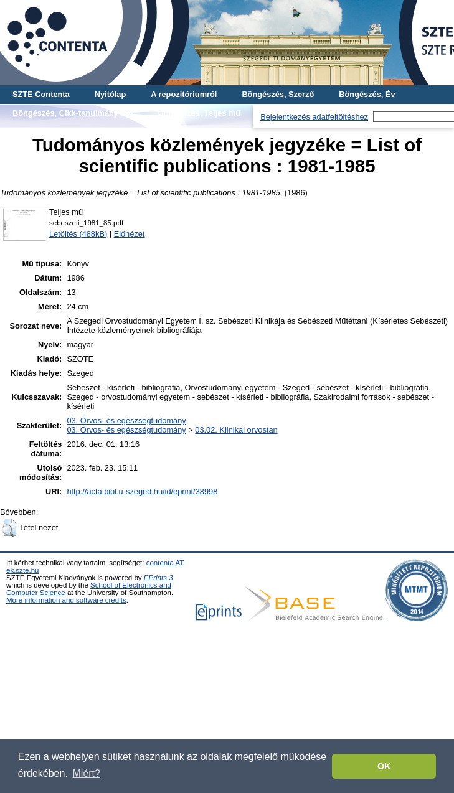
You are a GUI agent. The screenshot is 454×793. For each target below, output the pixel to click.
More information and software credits (66, 600)
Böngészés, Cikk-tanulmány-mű (72, 113)
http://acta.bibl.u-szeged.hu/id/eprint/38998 (142, 491)
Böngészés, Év (367, 94)
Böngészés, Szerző (278, 94)
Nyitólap (110, 94)
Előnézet (129, 233)
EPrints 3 (158, 577)
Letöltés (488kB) (78, 233)
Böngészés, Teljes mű (199, 113)
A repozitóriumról (184, 94)
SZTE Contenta (41, 94)
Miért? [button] (86, 773)
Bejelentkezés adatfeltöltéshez (314, 116)
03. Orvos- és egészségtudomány (126, 420)
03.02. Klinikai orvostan (236, 429)
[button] (9, 527)
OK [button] (384, 766)
